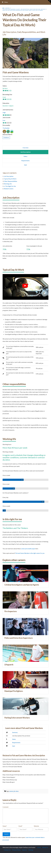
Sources (24, 850)
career (11, 791)
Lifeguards (8, 664)
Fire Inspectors (10, 611)
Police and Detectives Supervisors (18, 638)
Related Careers (8, 188)
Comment (5, 807)
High (4, 112)
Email (20, 826)
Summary (15, 732)
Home (39, 847)
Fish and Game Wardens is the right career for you (29, 553)
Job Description (8, 176)
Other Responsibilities (10, 181)
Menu (5, 2)
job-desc (16, 791)
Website (36, 826)
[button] (49, 1)
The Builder (6, 128)
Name (5, 826)
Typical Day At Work (10, 179)
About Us (45, 847)
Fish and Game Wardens (16, 72)
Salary (25, 156)
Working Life (8, 184)
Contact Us (7, 850)
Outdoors (6, 137)
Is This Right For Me (10, 186)
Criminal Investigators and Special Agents (21, 585)
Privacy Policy (16, 850)
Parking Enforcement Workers (17, 718)
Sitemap (30, 850)
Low (4, 120)
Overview (25, 147)
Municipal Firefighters (13, 691)
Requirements (25, 160)
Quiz (25, 165)
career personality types (28, 548)
